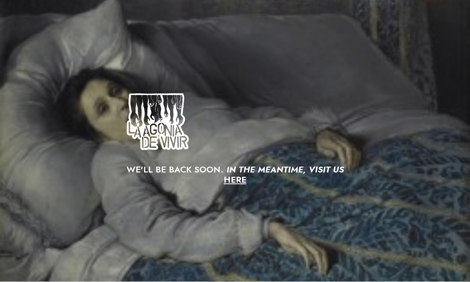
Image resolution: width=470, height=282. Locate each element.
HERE (235, 179)
